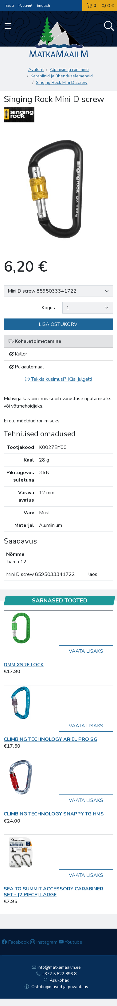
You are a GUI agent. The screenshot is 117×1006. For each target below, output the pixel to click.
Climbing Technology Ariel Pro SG (50, 739)
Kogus (48, 307)
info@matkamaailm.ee (56, 967)
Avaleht (36, 69)
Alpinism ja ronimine (69, 69)
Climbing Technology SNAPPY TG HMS (54, 814)
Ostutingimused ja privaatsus (56, 987)
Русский (25, 5)
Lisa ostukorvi (59, 324)
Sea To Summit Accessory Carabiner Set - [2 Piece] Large (53, 891)
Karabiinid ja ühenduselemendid (62, 76)
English (43, 5)
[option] (58, 189)
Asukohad (56, 980)
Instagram (43, 942)
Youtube (70, 942)
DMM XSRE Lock (24, 664)
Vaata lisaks (86, 651)
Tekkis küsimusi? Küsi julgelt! (58, 379)
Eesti (10, 5)
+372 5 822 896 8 (56, 974)
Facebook (15, 942)
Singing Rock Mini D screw (62, 82)
